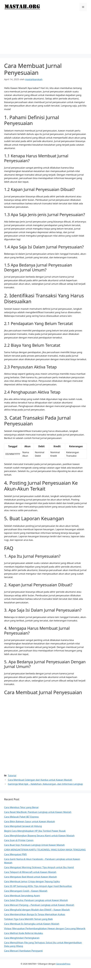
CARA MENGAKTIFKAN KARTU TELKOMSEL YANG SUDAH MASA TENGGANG (45, 849)
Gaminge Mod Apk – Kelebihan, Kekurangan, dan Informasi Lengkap (45, 784)
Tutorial (12, 775)
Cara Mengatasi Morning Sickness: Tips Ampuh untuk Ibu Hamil (39, 867)
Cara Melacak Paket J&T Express (21, 816)
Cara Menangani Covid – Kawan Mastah (25, 890)
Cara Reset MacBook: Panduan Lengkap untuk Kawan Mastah (37, 812)
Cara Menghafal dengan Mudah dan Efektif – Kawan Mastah (37, 909)
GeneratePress (63, 963)
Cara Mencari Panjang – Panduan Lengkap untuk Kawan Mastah (39, 904)
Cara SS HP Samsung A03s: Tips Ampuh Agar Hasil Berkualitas (38, 886)
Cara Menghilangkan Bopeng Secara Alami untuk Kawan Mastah (39, 835)
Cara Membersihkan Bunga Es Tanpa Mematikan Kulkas (34, 914)
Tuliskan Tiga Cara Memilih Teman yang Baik (28, 919)
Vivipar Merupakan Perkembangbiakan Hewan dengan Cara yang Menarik (44, 928)
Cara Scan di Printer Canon (18, 840)
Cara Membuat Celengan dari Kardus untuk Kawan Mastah (40, 779)
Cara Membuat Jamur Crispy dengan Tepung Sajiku (32, 881)
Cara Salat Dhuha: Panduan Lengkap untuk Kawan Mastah (36, 900)
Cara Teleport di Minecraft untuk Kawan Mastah (30, 872)
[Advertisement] (45, 34)
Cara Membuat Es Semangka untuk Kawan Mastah (31, 923)
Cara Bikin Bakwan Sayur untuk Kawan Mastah (29, 821)
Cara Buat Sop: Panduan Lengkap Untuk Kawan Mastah (34, 844)
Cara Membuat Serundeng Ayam (22, 895)
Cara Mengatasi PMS (15, 854)
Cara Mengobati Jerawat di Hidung (23, 826)
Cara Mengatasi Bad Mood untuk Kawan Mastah (30, 876)
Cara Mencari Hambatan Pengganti (23, 950)
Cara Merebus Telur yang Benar (21, 807)
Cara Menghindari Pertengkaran (21, 937)
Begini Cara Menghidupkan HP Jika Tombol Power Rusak (35, 830)
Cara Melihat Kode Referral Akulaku (23, 933)
